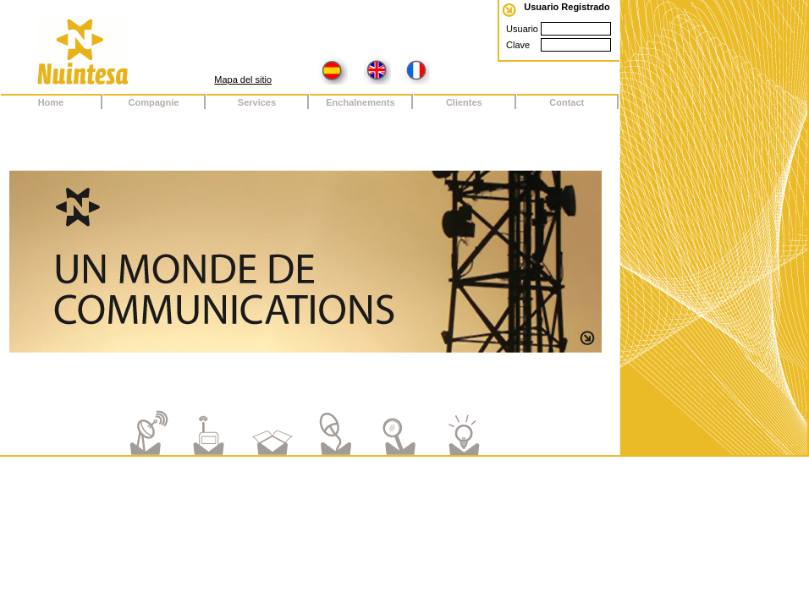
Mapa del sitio (243, 79)
